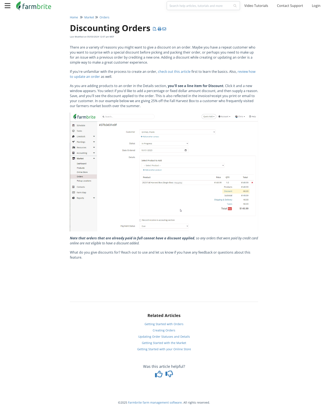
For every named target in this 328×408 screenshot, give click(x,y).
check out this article (174, 71)
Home (74, 17)
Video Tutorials (256, 5)
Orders (104, 17)
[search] (199, 5)
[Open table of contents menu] (8, 5)
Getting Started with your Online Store (164, 349)
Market (89, 17)
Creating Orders (164, 330)
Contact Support (290, 5)
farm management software (162, 402)
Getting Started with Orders (164, 324)
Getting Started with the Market (164, 343)
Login (316, 5)
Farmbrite (135, 402)
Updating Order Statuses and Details (164, 337)
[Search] (235, 5)
